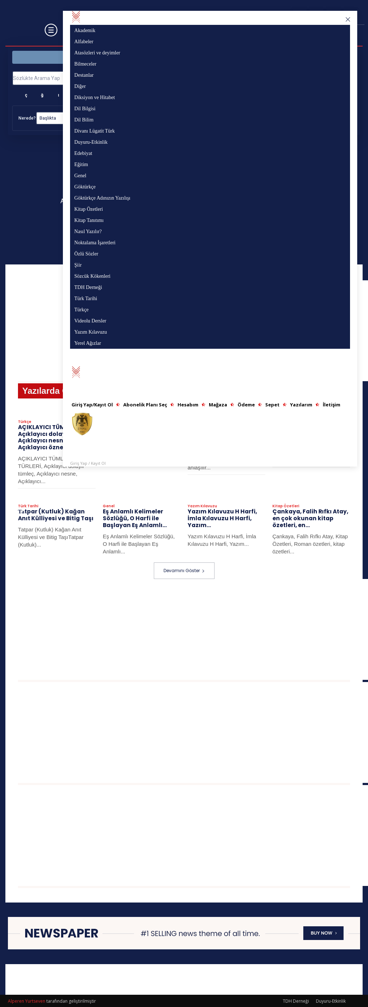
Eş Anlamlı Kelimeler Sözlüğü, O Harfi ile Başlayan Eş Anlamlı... (134, 518)
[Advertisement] (193, 628)
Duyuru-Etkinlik (331, 1000)
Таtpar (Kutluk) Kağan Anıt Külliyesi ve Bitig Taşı (54, 515)
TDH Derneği (296, 1000)
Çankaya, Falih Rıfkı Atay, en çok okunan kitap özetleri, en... (308, 518)
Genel (109, 506)
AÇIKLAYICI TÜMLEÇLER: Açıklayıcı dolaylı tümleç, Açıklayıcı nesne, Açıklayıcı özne (55, 438)
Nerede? (27, 118)
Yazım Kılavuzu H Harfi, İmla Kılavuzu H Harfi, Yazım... (221, 518)
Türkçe (24, 423)
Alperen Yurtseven (26, 1000)
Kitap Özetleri (285, 506)
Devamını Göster (184, 570)
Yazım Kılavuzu (202, 506)
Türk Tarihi (28, 506)
